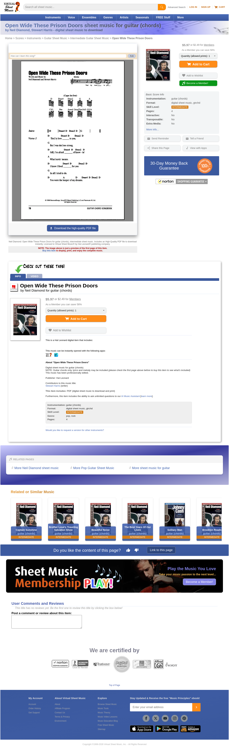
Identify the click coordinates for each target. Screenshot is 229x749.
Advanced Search (177, 7)
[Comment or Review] (46, 622)
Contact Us (60, 712)
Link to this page (161, 550)
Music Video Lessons (107, 717)
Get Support (34, 712)
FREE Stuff (163, 17)
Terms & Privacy (62, 717)
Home (8, 38)
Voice (71, 17)
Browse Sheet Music (107, 704)
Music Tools (103, 708)
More (180, 17)
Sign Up (205, 7)
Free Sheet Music (106, 725)
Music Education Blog (108, 721)
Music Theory (104, 712)
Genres (108, 17)
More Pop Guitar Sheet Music (93, 468)
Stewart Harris (53, 385)
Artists (124, 17)
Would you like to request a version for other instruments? (75, 430)
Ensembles (89, 17)
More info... (152, 129)
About (57, 704)
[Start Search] (162, 7)
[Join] (196, 707)
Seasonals (142, 17)
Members (209, 45)
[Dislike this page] (136, 551)
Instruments (53, 17)
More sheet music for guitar (151, 468)
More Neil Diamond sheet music (36, 468)
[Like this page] (128, 551)
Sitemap (101, 729)
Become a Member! (199, 581)
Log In (193, 7)
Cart (219, 7)
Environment (60, 721)
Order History (34, 708)
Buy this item (49, 250)
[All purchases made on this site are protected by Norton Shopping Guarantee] (182, 183)
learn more (146, 396)
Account (32, 704)
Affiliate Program (62, 708)
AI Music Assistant (130, 396)
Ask (132, 56)
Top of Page (114, 685)
